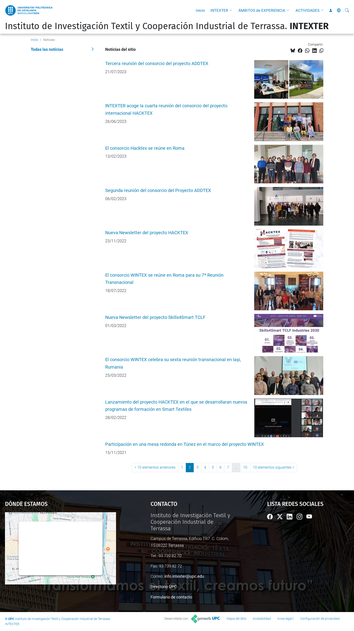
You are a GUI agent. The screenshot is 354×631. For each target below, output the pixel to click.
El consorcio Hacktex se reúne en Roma (144, 148)
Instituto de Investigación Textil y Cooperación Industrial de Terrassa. (167, 26)
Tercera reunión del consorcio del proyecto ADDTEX (156, 63)
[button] (232, 10)
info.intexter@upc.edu (184, 576)
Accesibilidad (262, 618)
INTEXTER (219, 10)
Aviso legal (284, 618)
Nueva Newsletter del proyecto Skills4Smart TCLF (155, 317)
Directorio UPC (164, 586)
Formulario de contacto (171, 597)
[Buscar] (347, 10)
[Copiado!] (321, 50)
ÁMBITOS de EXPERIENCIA (261, 10)
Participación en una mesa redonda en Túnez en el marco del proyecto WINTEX (184, 444)
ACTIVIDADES (307, 10)
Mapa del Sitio (236, 618)
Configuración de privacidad (320, 618)
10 (245, 467)
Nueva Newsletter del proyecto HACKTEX (146, 232)
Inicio (200, 10)
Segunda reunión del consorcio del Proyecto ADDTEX (158, 190)
